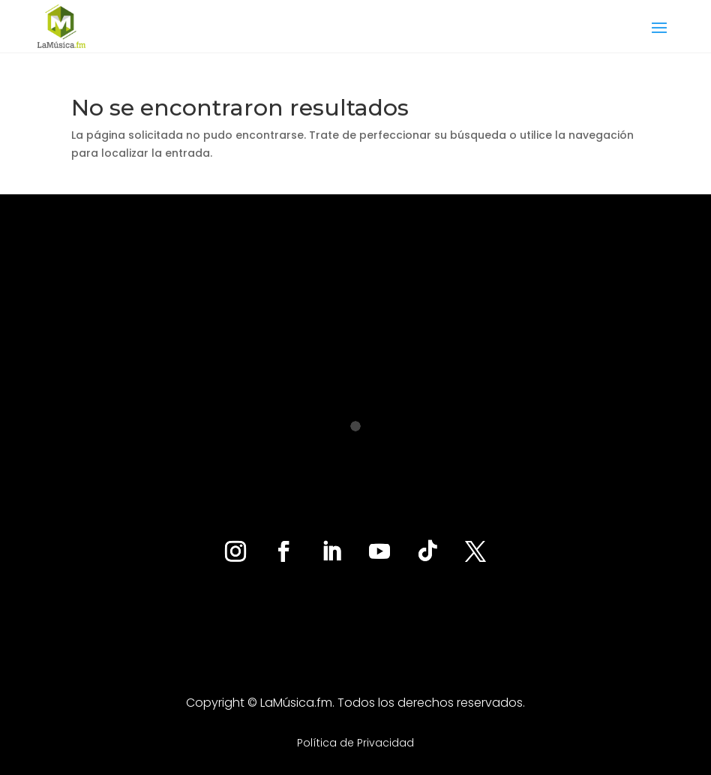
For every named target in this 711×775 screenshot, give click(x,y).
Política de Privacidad (355, 742)
